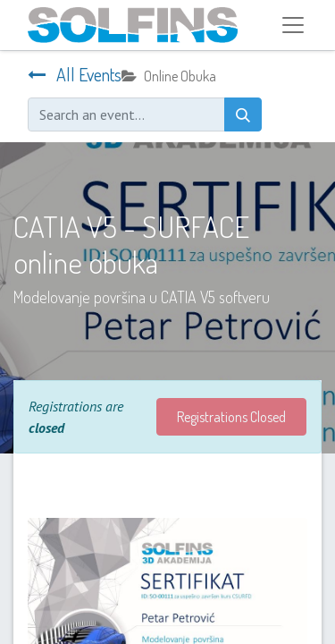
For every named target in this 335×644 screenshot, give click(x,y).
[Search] (243, 114)
